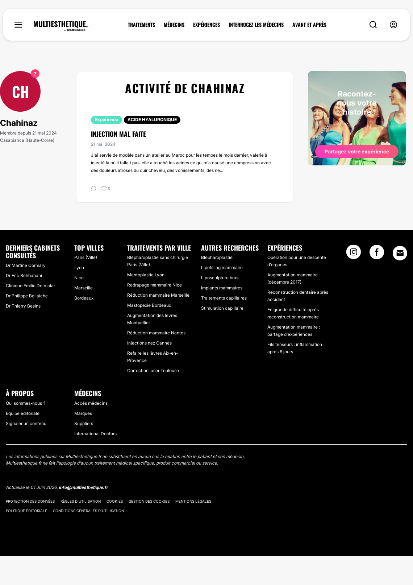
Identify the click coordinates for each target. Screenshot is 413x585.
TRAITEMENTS (141, 24)
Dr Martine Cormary (26, 265)
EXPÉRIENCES (206, 24)
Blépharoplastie (217, 257)
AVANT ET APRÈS (309, 24)
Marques (83, 413)
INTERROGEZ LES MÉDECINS (256, 24)
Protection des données (30, 501)
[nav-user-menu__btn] (393, 25)
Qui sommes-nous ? (25, 403)
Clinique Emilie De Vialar (30, 285)
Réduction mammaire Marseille (158, 295)
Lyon (79, 267)
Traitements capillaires (224, 298)
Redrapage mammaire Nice (154, 285)
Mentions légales (193, 501)
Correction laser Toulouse (153, 370)
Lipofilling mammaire (222, 267)
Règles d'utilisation (81, 501)
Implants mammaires (221, 288)
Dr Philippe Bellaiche (27, 295)
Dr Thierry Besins (23, 306)
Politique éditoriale (26, 510)
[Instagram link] (353, 254)
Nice (79, 277)
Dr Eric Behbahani (24, 275)
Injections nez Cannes (149, 343)
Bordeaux (83, 298)
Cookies (115, 501)
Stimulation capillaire (222, 308)
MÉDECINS (174, 24)
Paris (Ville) (85, 257)
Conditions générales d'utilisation (88, 510)
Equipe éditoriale (22, 413)
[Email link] (400, 253)
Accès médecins (91, 403)
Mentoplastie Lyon (145, 274)
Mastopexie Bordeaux (149, 305)
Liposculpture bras (219, 277)
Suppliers (83, 423)
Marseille (83, 288)
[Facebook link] (377, 254)
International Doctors (95, 433)
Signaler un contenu (26, 423)
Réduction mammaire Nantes (156, 332)
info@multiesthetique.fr (83, 487)
